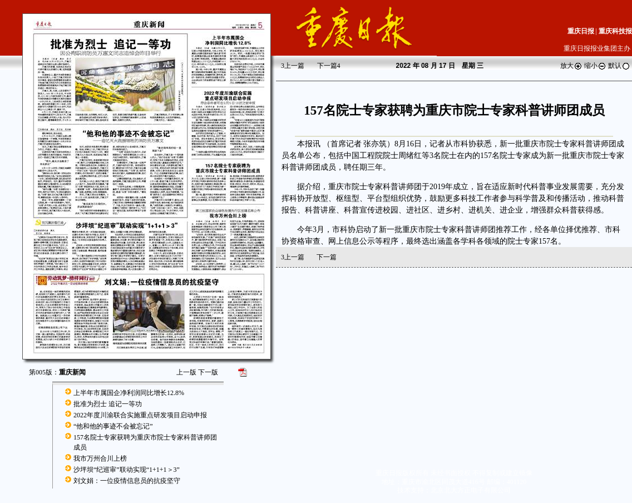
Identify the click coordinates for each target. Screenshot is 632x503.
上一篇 (292, 66)
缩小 (595, 66)
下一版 (208, 372)
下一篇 (328, 66)
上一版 (186, 372)
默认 (619, 66)
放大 (571, 66)
